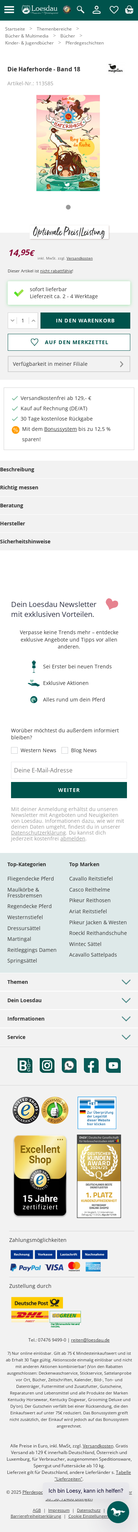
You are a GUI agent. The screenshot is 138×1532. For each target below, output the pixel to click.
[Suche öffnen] (81, 10)
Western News (38, 750)
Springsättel (22, 960)
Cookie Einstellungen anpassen (98, 1516)
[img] (129, 11)
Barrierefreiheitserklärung (36, 1516)
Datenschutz (88, 1510)
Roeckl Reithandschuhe (98, 932)
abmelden (72, 838)
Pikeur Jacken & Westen (98, 922)
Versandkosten (80, 258)
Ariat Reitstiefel (88, 911)
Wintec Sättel (85, 943)
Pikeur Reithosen (90, 900)
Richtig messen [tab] (19, 487)
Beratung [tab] (11, 505)
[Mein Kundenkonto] (96, 14)
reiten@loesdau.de (90, 1340)
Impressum (59, 1510)
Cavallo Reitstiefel (91, 878)
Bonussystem (60, 428)
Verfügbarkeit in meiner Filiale (50, 363)
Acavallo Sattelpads (93, 954)
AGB (37, 1510)
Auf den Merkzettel (77, 342)
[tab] (68, 207)
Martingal (19, 938)
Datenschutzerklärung (38, 832)
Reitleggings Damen (32, 949)
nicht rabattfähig (56, 271)
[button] (9, 10)
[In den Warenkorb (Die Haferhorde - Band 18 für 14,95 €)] (85, 321)
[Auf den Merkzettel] (69, 342)
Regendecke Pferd (29, 906)
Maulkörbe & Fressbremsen (24, 892)
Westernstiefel (25, 917)
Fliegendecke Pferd (30, 878)
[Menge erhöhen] (33, 320)
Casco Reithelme (89, 889)
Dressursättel (23, 928)
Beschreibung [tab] (17, 469)
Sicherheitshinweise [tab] (25, 541)
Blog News (84, 750)
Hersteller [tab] (12, 523)
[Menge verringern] (12, 320)
